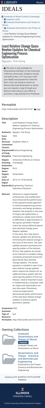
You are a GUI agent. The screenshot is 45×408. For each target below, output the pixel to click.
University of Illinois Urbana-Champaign (20, 16)
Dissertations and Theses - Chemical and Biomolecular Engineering (28, 357)
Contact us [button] (9, 377)
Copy (37, 109)
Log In (39, 2)
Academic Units (12, 19)
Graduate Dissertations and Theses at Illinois (28, 336)
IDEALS (12, 9)
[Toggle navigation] (41, 9)
